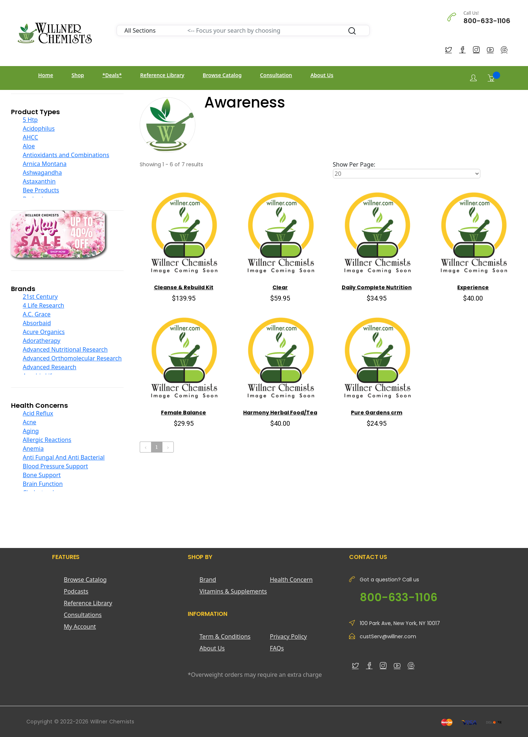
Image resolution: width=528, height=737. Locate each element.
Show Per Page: (354, 164)
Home (45, 75)
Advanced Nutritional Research (65, 349)
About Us (322, 75)
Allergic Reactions (47, 440)
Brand (207, 580)
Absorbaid (37, 323)
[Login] (473, 78)
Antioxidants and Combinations (66, 155)
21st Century (40, 297)
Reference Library (162, 75)
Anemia (33, 448)
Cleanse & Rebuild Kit (183, 287)
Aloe (29, 146)
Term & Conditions (224, 636)
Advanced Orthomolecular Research (72, 358)
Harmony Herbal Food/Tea (280, 412)
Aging (31, 431)
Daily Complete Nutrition (377, 287)
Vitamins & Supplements (233, 591)
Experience (473, 287)
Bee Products (41, 190)
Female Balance (183, 412)
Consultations (83, 615)
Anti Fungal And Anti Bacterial (63, 457)
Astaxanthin (39, 181)
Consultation (276, 75)
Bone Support (42, 475)
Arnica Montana (44, 164)
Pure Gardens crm (376, 412)
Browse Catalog (222, 75)
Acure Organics (44, 332)
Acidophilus (39, 128)
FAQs (277, 648)
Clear (280, 287)
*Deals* (112, 75)
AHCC (30, 137)
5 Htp (30, 120)
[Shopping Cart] (491, 78)
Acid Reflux (38, 413)
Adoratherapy (41, 341)
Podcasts (76, 591)
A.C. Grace (37, 314)
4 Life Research (43, 305)
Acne (29, 422)
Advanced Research (49, 367)
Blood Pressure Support (55, 466)
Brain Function (43, 484)
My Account (80, 626)
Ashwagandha (42, 172)
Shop (78, 75)
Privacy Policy (288, 636)
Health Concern (291, 580)
